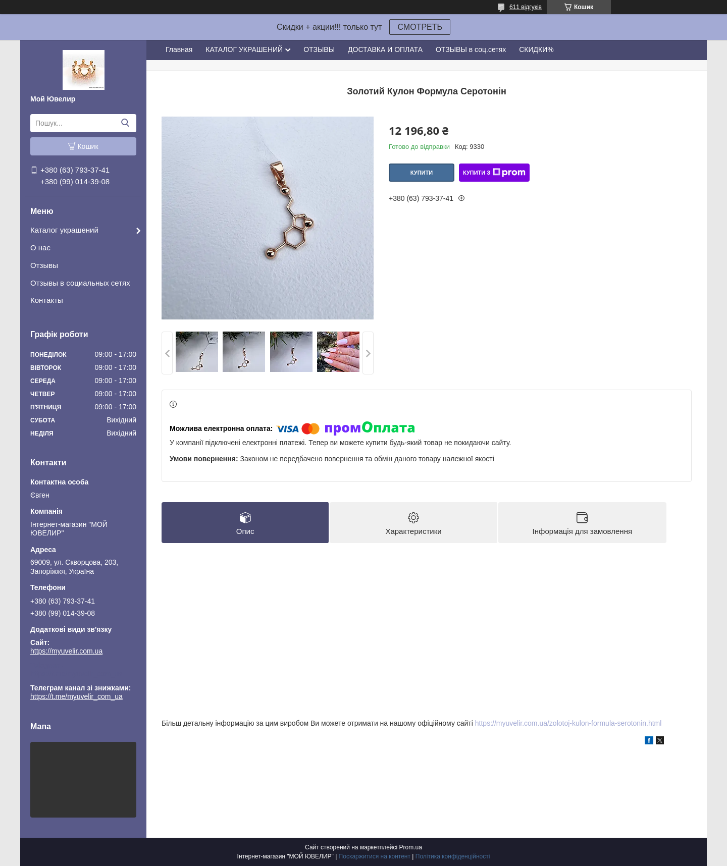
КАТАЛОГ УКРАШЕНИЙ (244, 49)
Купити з (494, 172)
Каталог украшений (64, 230)
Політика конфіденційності (453, 856)
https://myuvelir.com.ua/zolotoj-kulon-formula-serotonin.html (568, 723)
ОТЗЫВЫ (319, 49)
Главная (179, 49)
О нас (40, 247)
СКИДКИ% (536, 49)
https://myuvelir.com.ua (66, 651)
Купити (421, 173)
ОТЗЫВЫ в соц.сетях (471, 49)
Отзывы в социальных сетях (80, 283)
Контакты (46, 300)
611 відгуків (525, 7)
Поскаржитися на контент (374, 856)
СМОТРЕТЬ (419, 27)
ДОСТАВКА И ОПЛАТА (385, 49)
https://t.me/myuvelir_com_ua (76, 674)
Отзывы (44, 265)
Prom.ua (410, 847)
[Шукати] (125, 123)
